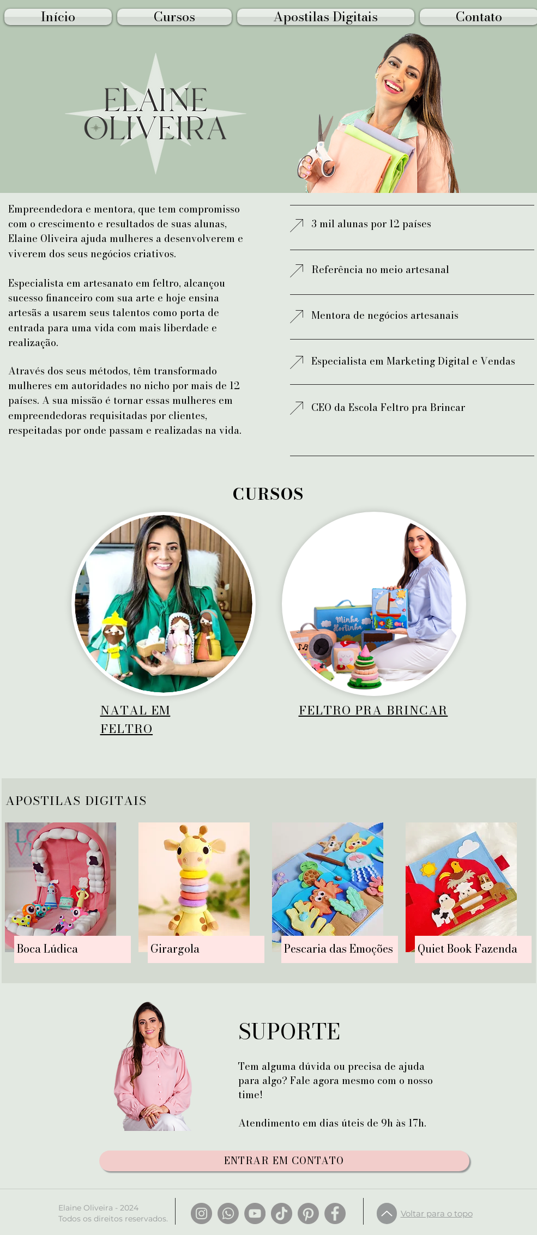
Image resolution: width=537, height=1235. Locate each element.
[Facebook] (335, 1213)
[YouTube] (255, 1213)
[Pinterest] (308, 1213)
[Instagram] (201, 1213)
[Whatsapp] (228, 1213)
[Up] (387, 1213)
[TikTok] (281, 1213)
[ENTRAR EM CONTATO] (284, 1161)
